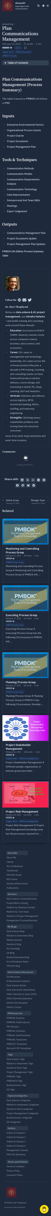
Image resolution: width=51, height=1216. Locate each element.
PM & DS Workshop (16, 1154)
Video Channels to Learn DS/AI (22, 994)
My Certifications (15, 866)
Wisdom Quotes (14, 940)
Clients (10, 862)
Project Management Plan (21, 146)
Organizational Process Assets (24, 130)
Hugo (15, 1207)
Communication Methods (20, 168)
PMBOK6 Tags (14, 1076)
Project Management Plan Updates (26, 244)
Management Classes (17, 1150)
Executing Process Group (21, 615)
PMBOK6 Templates (17, 1039)
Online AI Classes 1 (16, 1132)
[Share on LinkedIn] (22, 480)
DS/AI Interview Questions (19, 998)
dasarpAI (24, 6)
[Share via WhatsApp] (33, 480)
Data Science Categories (18, 1100)
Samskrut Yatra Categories (20, 1109)
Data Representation (18, 194)
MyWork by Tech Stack (18, 911)
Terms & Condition (15, 1166)
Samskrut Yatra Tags (17, 1067)
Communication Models (19, 173)
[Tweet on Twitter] (27, 480)
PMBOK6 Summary (16, 1031)
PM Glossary (13, 1026)
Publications (13, 888)
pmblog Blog (7, 24)
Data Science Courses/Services (22, 898)
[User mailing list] (24, 300)
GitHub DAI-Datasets (17, 1002)
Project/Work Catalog (17, 903)
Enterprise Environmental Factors (25, 124)
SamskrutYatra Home (17, 883)
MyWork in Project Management (22, 916)
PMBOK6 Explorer (16, 1018)
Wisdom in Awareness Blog (20, 935)
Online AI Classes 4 (16, 1145)
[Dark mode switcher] (43, 6)
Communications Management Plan (26, 233)
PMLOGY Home (14, 875)
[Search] (38, 6)
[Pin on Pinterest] (44, 480)
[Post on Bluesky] (28, 485)
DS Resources (13, 976)
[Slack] (19, 300)
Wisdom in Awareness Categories (23, 1104)
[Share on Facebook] (17, 485)
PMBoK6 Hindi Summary (19, 1035)
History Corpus (14, 1007)
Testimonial (12, 870)
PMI (7, 103)
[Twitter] (30, 300)
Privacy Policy (13, 1170)
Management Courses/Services (22, 920)
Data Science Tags (16, 1059)
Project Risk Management (22, 811)
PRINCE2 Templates (17, 1044)
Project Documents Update (22, 238)
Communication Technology (22, 189)
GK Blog (11, 953)
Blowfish (22, 1207)
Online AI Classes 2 (16, 1137)
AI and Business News (17, 961)
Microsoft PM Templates (19, 1048)
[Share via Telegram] (38, 480)
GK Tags (11, 1089)
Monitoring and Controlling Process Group (22, 550)
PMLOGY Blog (13, 966)
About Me (11, 857)
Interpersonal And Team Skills (23, 200)
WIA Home (12, 879)
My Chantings (13, 948)
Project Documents (17, 141)
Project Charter (15, 135)
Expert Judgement (17, 211)
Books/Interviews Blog (18, 957)
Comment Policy (15, 1175)
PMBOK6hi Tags (14, 1080)
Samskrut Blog (14, 944)
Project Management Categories (22, 1113)
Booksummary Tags (16, 1085)
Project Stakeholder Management (18, 747)
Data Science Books (16, 985)
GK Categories (14, 1122)
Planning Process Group (21, 682)
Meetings (12, 205)
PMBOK (30, 98)
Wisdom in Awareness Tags (20, 1063)
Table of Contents (17, 62)
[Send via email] (23, 485)
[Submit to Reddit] (34, 485)
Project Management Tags (20, 1072)
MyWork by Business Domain (21, 907)
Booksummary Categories (19, 1117)
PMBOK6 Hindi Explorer (18, 1022)
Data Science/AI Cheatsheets (21, 989)
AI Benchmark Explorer (18, 981)
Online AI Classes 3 (16, 1141)
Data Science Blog (15, 931)
